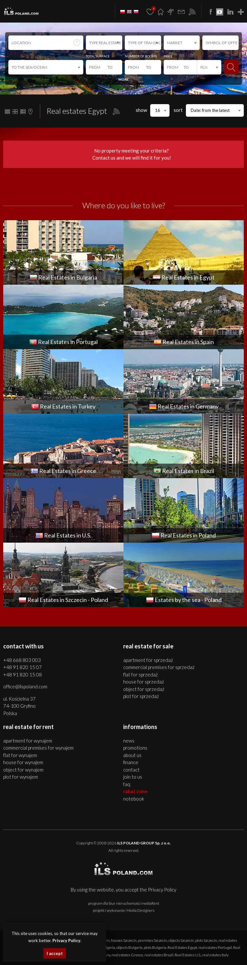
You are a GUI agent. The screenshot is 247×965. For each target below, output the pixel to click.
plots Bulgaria (155, 947)
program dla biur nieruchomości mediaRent (123, 903)
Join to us (132, 777)
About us (132, 755)
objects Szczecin (181, 940)
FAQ (126, 784)
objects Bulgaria (129, 947)
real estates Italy (215, 954)
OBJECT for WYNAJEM (23, 770)
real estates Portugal (215, 947)
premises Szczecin (152, 940)
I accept (55, 953)
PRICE (168, 56)
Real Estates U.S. (188, 954)
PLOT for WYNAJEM (20, 777)
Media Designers (140, 910)
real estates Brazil (158, 954)
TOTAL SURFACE (98, 56)
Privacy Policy (162, 889)
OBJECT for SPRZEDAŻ (143, 689)
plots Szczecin (206, 940)
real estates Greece (127, 954)
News (128, 740)
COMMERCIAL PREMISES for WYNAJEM (38, 748)
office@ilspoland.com (25, 686)
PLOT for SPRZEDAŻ (141, 696)
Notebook (133, 799)
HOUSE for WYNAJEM (23, 762)
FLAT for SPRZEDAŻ (140, 674)
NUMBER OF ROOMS (141, 56)
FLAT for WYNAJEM (20, 755)
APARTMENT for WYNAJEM (27, 740)
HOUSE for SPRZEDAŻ (143, 681)
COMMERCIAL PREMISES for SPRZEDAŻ (159, 667)
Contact (131, 770)
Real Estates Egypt (182, 947)
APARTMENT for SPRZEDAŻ (148, 660)
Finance (130, 762)
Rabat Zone (135, 791)
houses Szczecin (124, 940)
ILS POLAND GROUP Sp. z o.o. (144, 843)
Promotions (135, 748)
